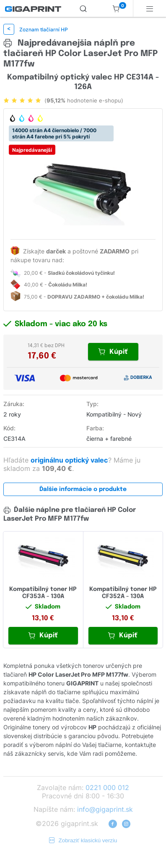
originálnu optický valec (70, 460)
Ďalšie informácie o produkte (83, 489)
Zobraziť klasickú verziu (83, 840)
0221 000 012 (107, 787)
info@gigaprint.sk (105, 809)
